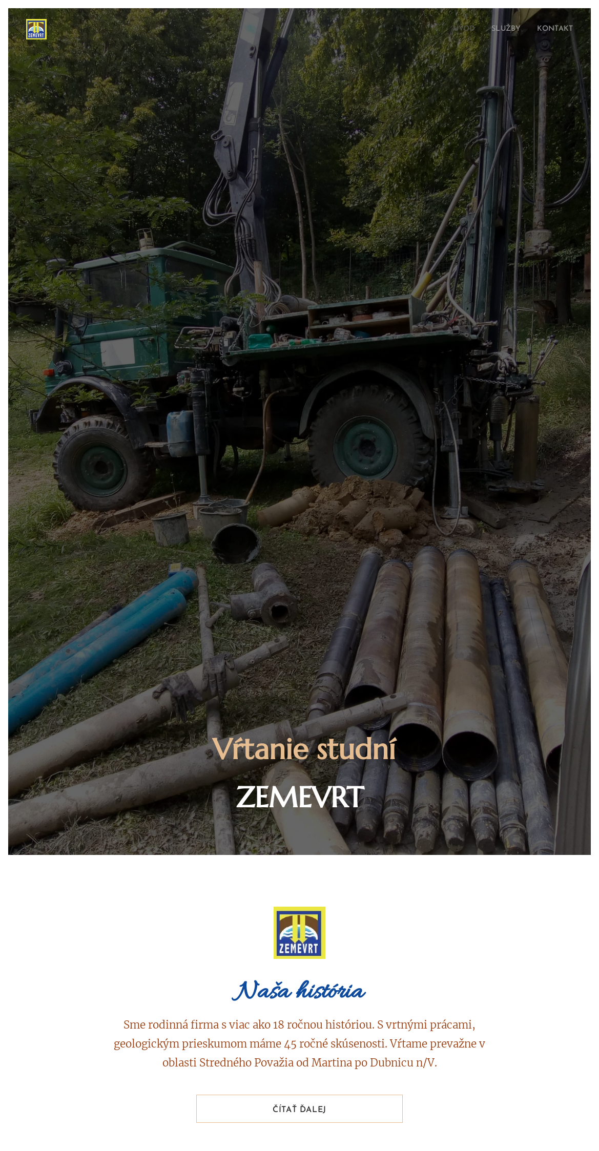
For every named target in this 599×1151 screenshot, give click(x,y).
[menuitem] (457, 29)
